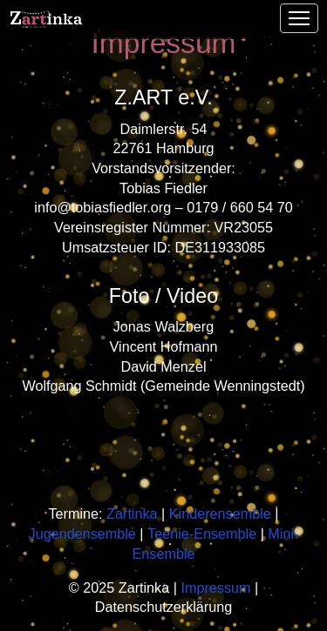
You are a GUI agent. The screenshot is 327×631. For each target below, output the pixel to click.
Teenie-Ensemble (201, 533)
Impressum (215, 587)
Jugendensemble (82, 533)
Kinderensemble (220, 513)
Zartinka (131, 513)
